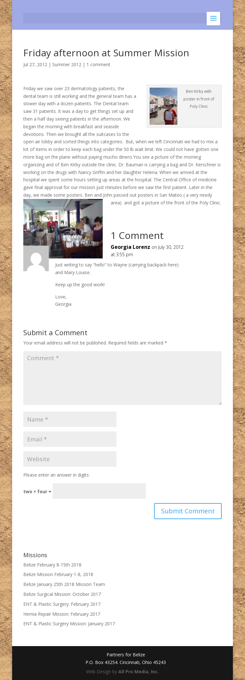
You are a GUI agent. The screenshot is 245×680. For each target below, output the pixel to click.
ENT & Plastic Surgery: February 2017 (61, 604)
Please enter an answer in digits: (56, 475)
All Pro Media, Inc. (138, 671)
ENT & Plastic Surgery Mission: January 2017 (69, 624)
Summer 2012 (66, 64)
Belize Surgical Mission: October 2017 (62, 594)
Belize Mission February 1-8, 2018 (58, 574)
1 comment (98, 64)
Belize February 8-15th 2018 (52, 565)
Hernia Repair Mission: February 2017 (61, 614)
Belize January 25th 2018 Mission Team (64, 584)
